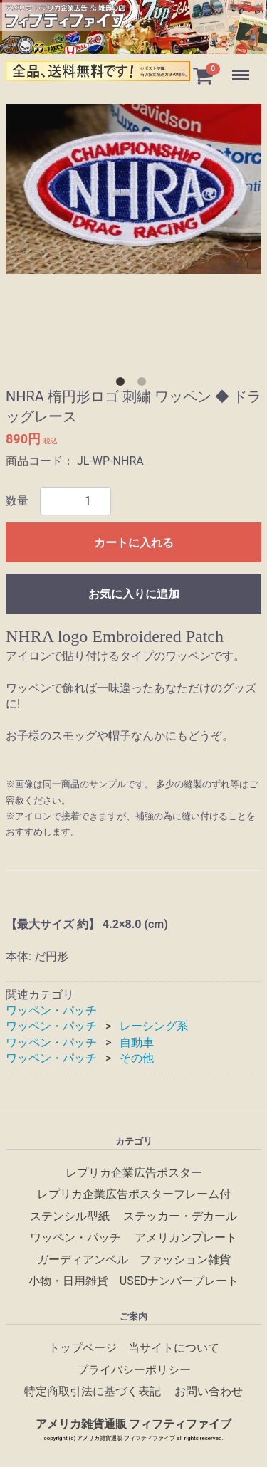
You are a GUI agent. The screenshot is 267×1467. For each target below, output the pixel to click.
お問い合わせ (208, 1391)
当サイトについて (173, 1348)
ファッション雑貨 (185, 1259)
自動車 (137, 1042)
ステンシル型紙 (70, 1216)
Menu (242, 68)
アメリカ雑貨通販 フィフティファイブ (134, 1424)
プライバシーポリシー (134, 1369)
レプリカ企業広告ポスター (134, 1172)
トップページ (82, 1348)
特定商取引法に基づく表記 (92, 1391)
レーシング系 (154, 1027)
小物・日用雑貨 (68, 1281)
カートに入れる (134, 543)
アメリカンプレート (186, 1237)
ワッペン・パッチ (51, 1010)
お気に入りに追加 (133, 594)
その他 (137, 1058)
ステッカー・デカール (180, 1216)
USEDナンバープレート (179, 1281)
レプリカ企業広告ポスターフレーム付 (134, 1194)
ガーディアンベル (82, 1259)
